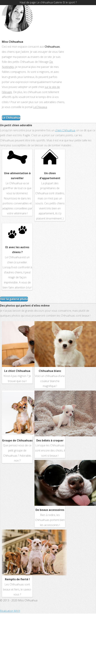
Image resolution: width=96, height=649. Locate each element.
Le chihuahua (45, 2)
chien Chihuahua (65, 130)
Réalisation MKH (10, 611)
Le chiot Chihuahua (17, 371)
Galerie (57, 2)
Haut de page (28, 2)
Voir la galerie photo (14, 299)
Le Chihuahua (11, 117)
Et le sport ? (70, 2)
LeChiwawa (40, 107)
